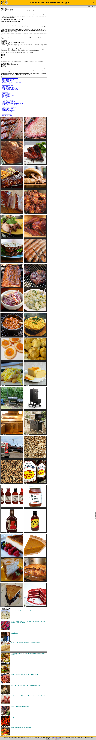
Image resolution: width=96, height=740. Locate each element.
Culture (32, 3)
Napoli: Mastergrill (6, 96)
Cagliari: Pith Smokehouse (7, 83)
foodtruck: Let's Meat (6, 114)
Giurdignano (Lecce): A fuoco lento (9, 88)
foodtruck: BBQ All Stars (7, 115)
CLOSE (48, 738)
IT (94, 2)
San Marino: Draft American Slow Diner (10, 104)
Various (62, 3)
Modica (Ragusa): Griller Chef (8, 95)
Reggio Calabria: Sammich (7, 102)
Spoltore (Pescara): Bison (7, 108)
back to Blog (95, 515)
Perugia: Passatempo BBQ (7, 100)
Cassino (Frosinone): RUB (7, 85)
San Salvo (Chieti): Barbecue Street (9, 106)
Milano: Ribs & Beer (6, 94)
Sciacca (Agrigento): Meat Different (9, 107)
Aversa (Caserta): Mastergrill (8, 80)
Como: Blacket (5, 86)
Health (42, 3)
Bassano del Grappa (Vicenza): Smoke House (11, 82)
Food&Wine (37, 3)
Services (47, 3)
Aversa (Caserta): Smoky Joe (8, 79)
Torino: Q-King (5, 109)
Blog (66, 3)
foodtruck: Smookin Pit (7, 111)
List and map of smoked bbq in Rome (10, 78)
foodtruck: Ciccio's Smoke (7, 113)
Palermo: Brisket (5, 97)
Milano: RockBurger (6, 93)
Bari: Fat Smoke (5, 81)
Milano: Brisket (5, 92)
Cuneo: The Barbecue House (8, 87)
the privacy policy (56, 737)
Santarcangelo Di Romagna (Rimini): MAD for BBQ (12, 103)
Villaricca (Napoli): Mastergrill (8, 110)
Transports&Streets (55, 3)
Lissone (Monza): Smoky (7, 90)
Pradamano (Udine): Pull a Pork (8, 101)
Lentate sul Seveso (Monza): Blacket (10, 89)
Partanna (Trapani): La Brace (8, 99)
